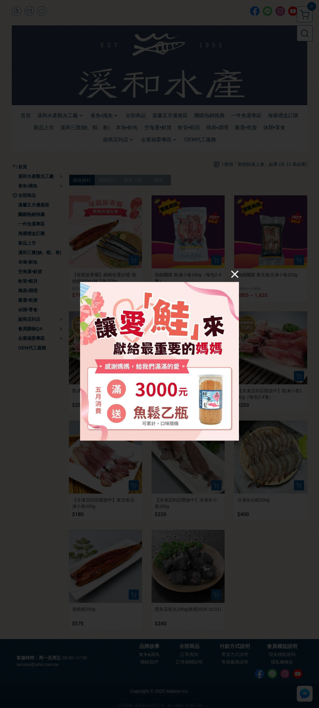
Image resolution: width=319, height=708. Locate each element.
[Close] (234, 273)
